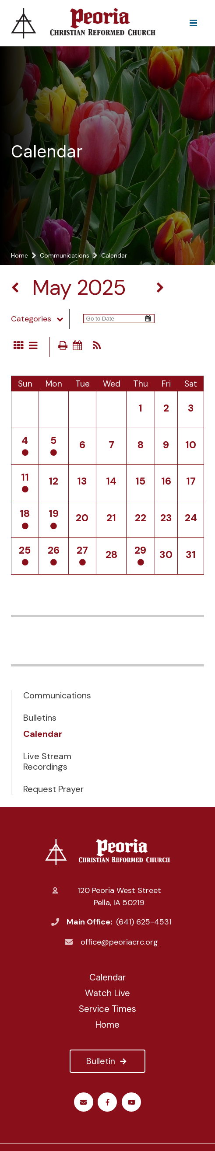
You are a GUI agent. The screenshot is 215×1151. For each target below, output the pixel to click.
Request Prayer (53, 789)
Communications (57, 695)
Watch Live (107, 993)
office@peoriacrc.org (119, 942)
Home (107, 1024)
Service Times (107, 1009)
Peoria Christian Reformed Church (107, 852)
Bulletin (107, 1061)
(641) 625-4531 (144, 922)
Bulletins (39, 717)
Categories (40, 319)
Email (83, 1102)
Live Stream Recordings (47, 761)
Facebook (107, 1102)
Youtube (131, 1102)
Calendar (42, 734)
